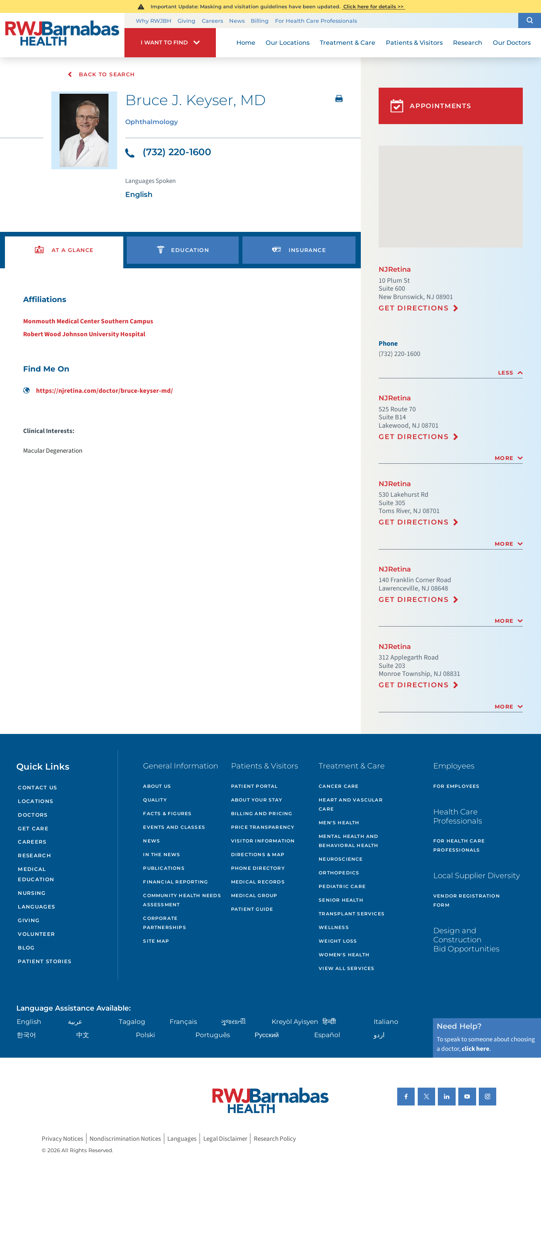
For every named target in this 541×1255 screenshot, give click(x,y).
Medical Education (36, 874)
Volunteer (36, 934)
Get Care (33, 828)
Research (34, 855)
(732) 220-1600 (168, 151)
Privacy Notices (62, 1138)
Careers (212, 20)
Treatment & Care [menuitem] (347, 42)
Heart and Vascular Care (351, 804)
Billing (260, 20)
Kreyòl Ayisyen (295, 1021)
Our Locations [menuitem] (288, 42)
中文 (82, 1035)
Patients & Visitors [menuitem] (414, 42)
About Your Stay (256, 800)
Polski (145, 1035)
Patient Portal (254, 786)
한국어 (26, 1035)
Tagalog (132, 1021)
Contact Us (37, 787)
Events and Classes (174, 827)
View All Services (346, 968)
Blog (26, 948)
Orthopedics (339, 873)
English (29, 1021)
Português (212, 1035)
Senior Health (341, 900)
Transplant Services (352, 913)
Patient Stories (44, 961)
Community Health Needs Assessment (182, 900)
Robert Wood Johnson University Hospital (84, 334)
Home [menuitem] (245, 42)
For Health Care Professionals (316, 20)
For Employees (456, 786)
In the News (161, 854)
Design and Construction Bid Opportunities (466, 939)
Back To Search (101, 74)
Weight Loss (338, 941)
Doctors (32, 815)
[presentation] (64, 250)
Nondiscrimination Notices (125, 1138)
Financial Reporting (175, 882)
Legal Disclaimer (225, 1138)
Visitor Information (263, 841)
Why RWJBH (153, 20)
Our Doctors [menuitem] (512, 42)
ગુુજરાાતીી (233, 1021)
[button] (529, 20)
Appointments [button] (431, 105)
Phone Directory (258, 868)
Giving (186, 20)
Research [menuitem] (467, 42)
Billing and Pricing (262, 813)
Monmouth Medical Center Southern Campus (88, 321)
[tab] (451, 372)
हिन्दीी (329, 1021)
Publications (163, 868)
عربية (75, 1021)
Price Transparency (263, 827)
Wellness (334, 927)
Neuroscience (341, 859)
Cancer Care (339, 786)
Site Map (156, 941)
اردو (379, 1035)
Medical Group (254, 895)
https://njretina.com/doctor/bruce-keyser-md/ (98, 390)
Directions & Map (258, 854)
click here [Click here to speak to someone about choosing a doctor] (475, 1048)
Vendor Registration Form (466, 900)
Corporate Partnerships (164, 922)
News (237, 20)
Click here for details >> (373, 6)
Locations (35, 801)
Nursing (32, 893)
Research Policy (275, 1138)
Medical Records (258, 882)
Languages (36, 907)
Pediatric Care (342, 886)
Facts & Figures (167, 813)
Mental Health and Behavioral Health (348, 840)
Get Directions (413, 308)
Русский (266, 1035)
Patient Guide (252, 909)
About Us (157, 786)
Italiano (386, 1021)
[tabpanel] (180, 374)
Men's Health (339, 822)
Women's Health (344, 954)
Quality (155, 800)
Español (327, 1035)
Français (183, 1021)
